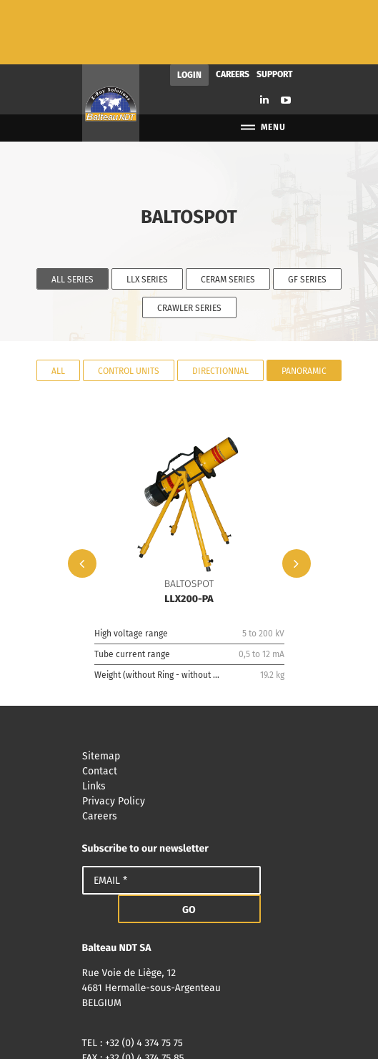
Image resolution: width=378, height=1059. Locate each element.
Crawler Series (189, 244)
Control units (129, 306)
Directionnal (220, 306)
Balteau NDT (110, 38)
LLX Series (147, 215)
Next (296, 499)
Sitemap (189, 691)
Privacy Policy (189, 736)
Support (275, 10)
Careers (232, 10)
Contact (189, 706)
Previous (82, 499)
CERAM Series (228, 215)
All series (72, 215)
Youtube (286, 35)
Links (189, 721)
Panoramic (304, 306)
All (58, 306)
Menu (262, 63)
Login (189, 11)
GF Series (307, 215)
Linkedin (264, 35)
